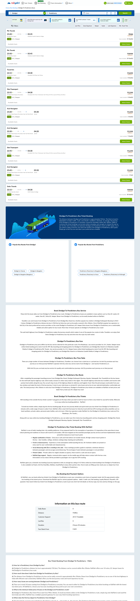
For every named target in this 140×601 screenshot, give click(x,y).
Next (129, 20)
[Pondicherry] (63, 13)
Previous (7, 20)
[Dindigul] (26, 13)
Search (125, 13)
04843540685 (118, 3)
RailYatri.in (28, 587)
